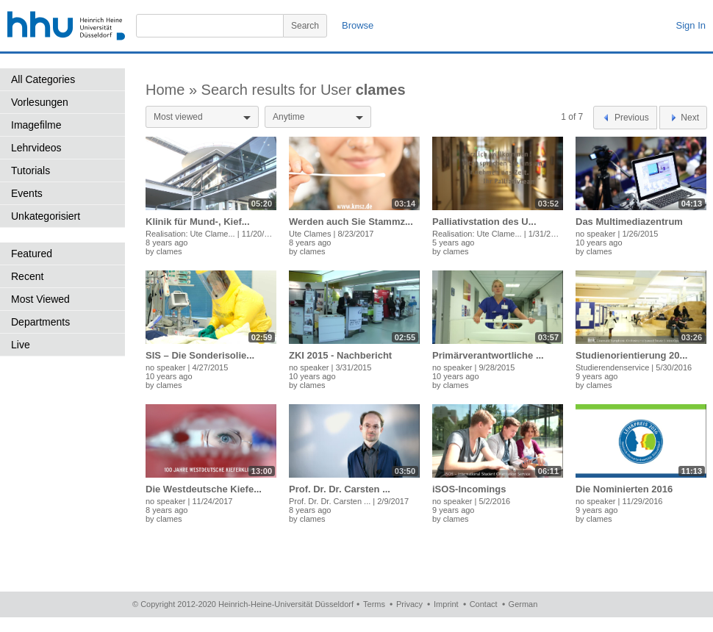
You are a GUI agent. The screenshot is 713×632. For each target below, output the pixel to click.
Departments (40, 322)
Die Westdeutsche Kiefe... (204, 489)
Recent (27, 276)
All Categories (43, 79)
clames (169, 251)
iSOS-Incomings (469, 489)
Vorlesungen (39, 102)
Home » (173, 90)
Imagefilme (36, 125)
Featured (31, 253)
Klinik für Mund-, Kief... (198, 221)
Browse (357, 25)
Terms (374, 604)
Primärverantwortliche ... (488, 355)
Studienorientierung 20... (631, 355)
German (523, 604)
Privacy (409, 604)
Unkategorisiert (45, 216)
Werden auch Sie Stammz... (351, 221)
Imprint (446, 604)
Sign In (691, 25)
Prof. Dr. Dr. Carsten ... (339, 489)
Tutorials (30, 170)
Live (20, 345)
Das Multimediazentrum (629, 221)
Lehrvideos (36, 148)
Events (27, 193)
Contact (484, 604)
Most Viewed (40, 299)
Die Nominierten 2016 (624, 489)
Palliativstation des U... (484, 221)
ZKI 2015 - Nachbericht (340, 355)
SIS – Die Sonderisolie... (200, 355)
